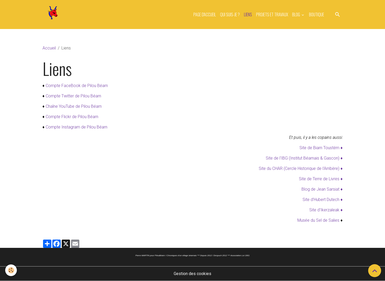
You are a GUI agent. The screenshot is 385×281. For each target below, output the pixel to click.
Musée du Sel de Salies (318, 220)
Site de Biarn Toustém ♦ (320, 147)
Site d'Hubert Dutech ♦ (322, 199)
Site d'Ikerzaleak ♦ (325, 209)
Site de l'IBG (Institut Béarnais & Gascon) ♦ (304, 158)
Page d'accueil (204, 14)
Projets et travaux (272, 14)
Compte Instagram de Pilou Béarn (76, 127)
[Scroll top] (374, 270)
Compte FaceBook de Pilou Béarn (77, 85)
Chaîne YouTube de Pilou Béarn (74, 106)
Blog (296, 14)
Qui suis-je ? (230, 14)
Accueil (49, 48)
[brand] (54, 14)
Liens (248, 14)
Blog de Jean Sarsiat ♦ (322, 189)
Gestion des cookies (192, 273)
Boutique (316, 14)
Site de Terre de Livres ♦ (320, 178)
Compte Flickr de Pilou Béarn (72, 116)
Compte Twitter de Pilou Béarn (73, 95)
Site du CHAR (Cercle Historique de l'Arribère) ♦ (300, 168)
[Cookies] (11, 270)
